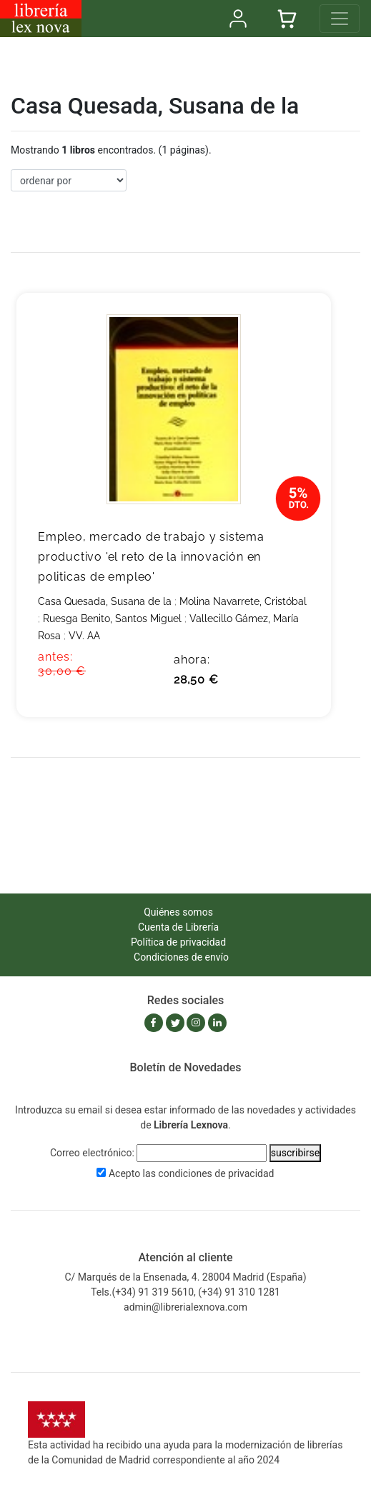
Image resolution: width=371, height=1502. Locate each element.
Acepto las (191, 1173)
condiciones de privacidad (216, 1173)
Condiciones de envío (181, 957)
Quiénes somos (178, 912)
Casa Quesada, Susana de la (105, 601)
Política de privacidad (178, 942)
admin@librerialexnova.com (185, 1307)
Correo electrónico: (92, 1152)
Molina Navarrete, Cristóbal (243, 601)
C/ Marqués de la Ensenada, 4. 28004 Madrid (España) (185, 1277)
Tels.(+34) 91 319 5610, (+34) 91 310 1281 (185, 1292)
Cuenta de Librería (178, 927)
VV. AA (84, 635)
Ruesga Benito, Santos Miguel (112, 618)
